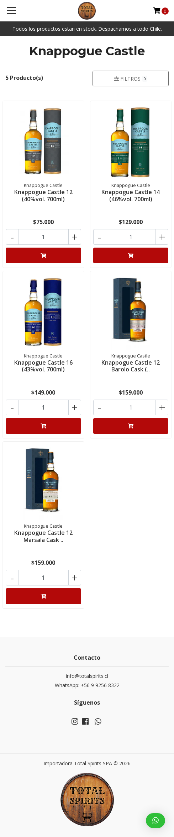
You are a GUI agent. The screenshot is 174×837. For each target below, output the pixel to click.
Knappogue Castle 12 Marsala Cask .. (43, 536)
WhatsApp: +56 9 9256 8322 (87, 685)
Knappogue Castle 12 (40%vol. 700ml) (43, 195)
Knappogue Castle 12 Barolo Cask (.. (130, 366)
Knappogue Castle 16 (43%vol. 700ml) (43, 366)
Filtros (130, 78)
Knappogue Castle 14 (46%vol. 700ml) (130, 195)
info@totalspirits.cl (87, 676)
